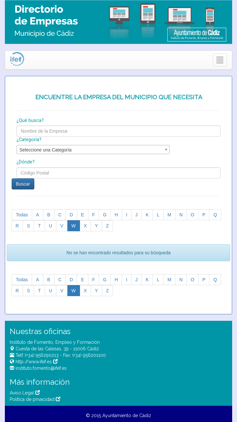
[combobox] (93, 149)
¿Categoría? (29, 139)
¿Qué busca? (30, 120)
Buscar (23, 184)
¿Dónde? (26, 162)
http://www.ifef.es (36, 361)
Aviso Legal (25, 392)
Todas (22, 214)
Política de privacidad (35, 399)
